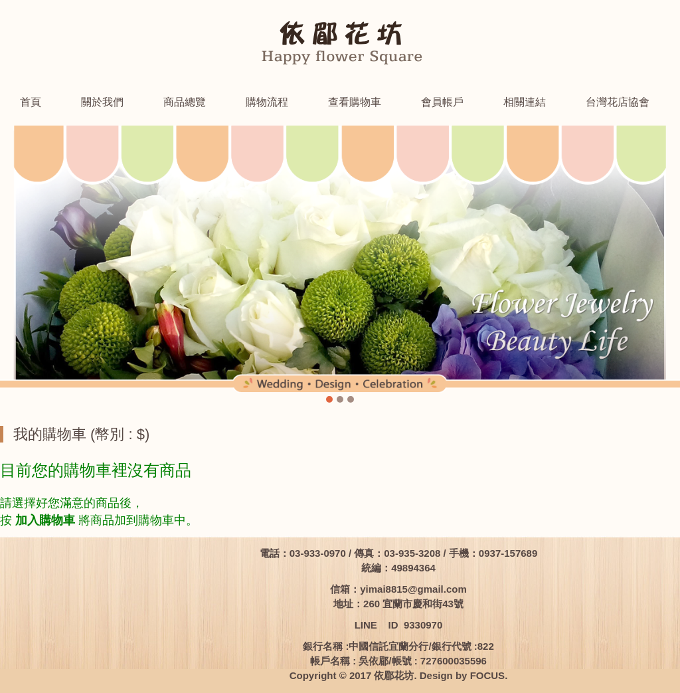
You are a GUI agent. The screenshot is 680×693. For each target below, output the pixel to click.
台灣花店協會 (617, 102)
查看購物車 (354, 102)
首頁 (30, 102)
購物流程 (267, 102)
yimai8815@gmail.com (413, 589)
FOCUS (487, 675)
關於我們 (102, 102)
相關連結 (524, 102)
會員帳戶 (442, 102)
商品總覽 (184, 102)
